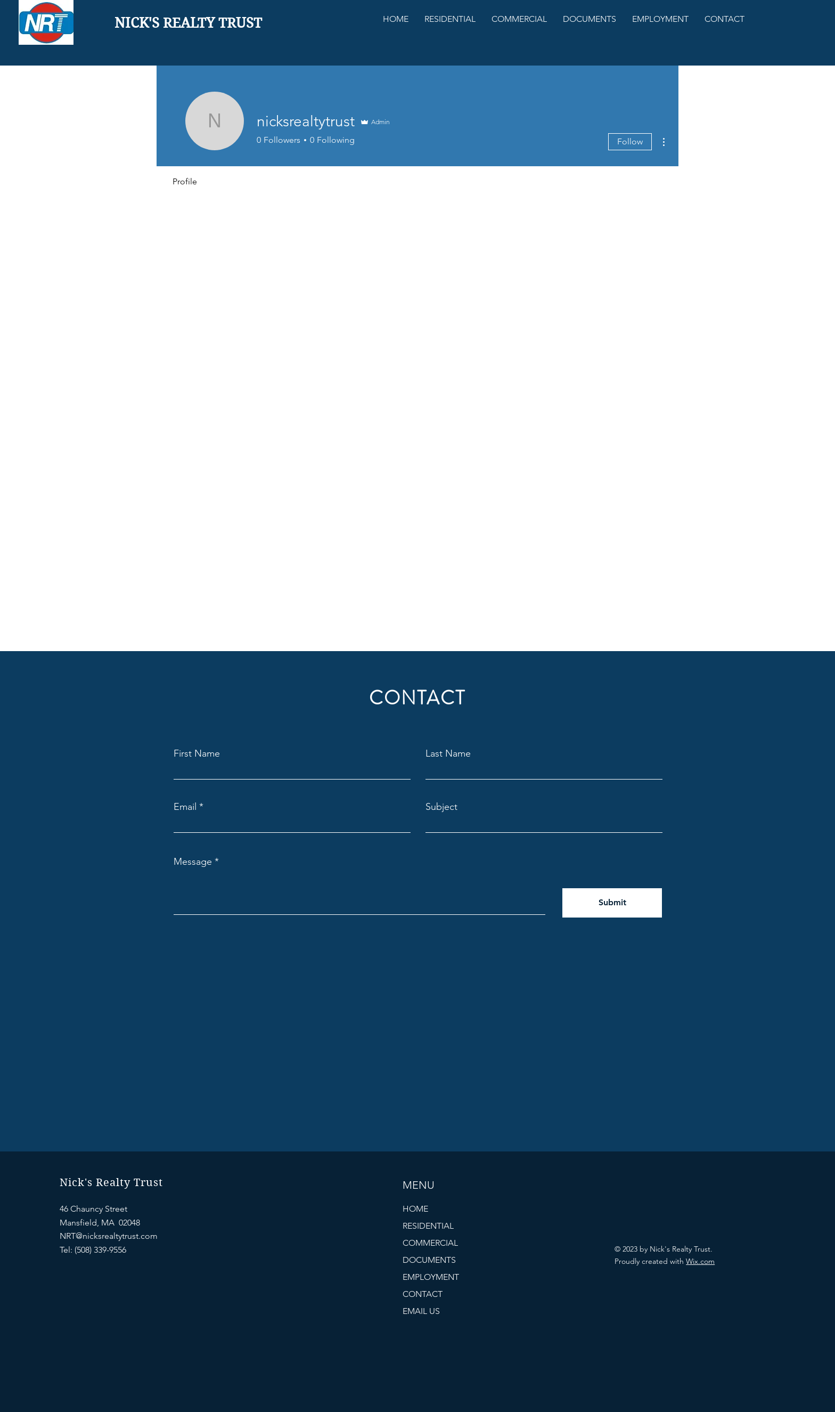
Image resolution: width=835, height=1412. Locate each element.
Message (193, 861)
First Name (197, 753)
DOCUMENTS (429, 1260)
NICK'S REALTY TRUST (188, 23)
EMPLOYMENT (431, 1277)
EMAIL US (421, 1311)
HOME (415, 1209)
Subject (441, 807)
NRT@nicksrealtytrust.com (109, 1236)
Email (185, 807)
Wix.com (700, 1261)
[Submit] (612, 903)
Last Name (448, 753)
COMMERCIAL (430, 1243)
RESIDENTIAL (428, 1226)
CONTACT (423, 1294)
